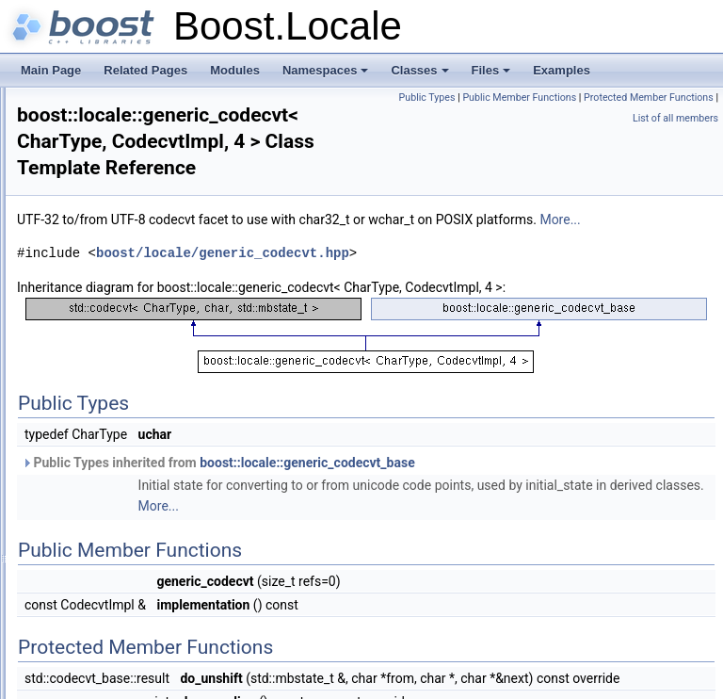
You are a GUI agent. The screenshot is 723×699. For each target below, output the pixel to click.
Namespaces (327, 75)
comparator (121, 169)
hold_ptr (112, 459)
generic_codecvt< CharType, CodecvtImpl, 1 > (208, 376)
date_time (117, 231)
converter (115, 190)
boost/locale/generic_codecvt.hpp (458, 275)
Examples (561, 70)
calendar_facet (129, 128)
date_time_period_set (146, 314)
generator (116, 335)
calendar (114, 107)
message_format (134, 563)
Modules (235, 70)
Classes (421, 75)
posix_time (119, 584)
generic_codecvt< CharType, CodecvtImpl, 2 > (208, 397)
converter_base (131, 211)
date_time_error (132, 273)
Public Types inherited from (454, 504)
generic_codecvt (133, 356)
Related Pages (145, 70)
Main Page (51, 70)
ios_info (111, 501)
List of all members (675, 118)
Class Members (86, 646)
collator (110, 148)
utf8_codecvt (124, 604)
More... (336, 241)
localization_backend (144, 521)
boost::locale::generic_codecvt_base (542, 504)
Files (493, 75)
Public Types (564, 97)
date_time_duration (140, 252)
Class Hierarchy (87, 625)
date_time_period (136, 294)
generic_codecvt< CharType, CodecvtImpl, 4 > (208, 418)
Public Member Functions (657, 97)
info (101, 480)
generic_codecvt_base (148, 439)
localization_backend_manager (170, 542)
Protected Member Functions (560, 118)
